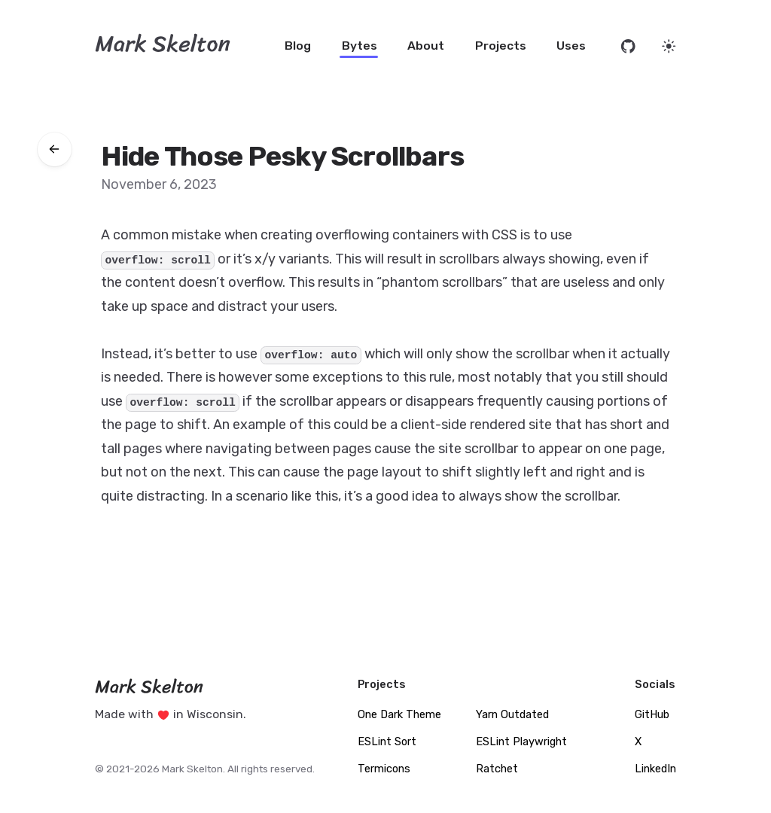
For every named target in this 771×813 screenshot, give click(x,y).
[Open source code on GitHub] (628, 46)
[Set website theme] (669, 46)
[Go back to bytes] (55, 149)
